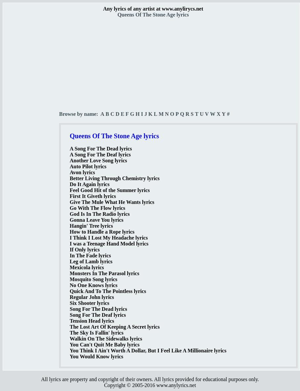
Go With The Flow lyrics (97, 208)
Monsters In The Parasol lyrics (104, 273)
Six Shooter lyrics (89, 303)
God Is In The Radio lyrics (100, 214)
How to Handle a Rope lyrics (102, 232)
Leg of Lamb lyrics (91, 261)
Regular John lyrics (92, 297)
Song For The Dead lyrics (98, 309)
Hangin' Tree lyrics (91, 226)
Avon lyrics (82, 172)
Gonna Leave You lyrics (97, 220)
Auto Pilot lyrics (88, 166)
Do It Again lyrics (89, 184)
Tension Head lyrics (92, 321)
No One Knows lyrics (93, 285)
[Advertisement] (31, 116)
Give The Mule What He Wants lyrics (112, 202)
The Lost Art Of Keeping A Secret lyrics (115, 327)
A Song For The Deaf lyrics (100, 154)
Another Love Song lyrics (98, 160)
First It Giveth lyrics (93, 196)
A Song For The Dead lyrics (101, 148)
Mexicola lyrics (87, 267)
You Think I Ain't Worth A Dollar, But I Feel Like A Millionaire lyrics (148, 350)
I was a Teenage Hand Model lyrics (109, 243)
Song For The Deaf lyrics (98, 315)
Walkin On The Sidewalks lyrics (106, 339)
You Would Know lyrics (96, 356)
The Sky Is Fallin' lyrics (97, 333)
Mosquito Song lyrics (93, 279)
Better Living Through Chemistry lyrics (115, 178)
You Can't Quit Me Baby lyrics (104, 344)
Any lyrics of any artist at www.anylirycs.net (153, 9)
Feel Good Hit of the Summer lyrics (110, 190)
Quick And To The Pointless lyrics (108, 291)
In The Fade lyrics (90, 255)
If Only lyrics (85, 249)
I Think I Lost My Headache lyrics (109, 238)
